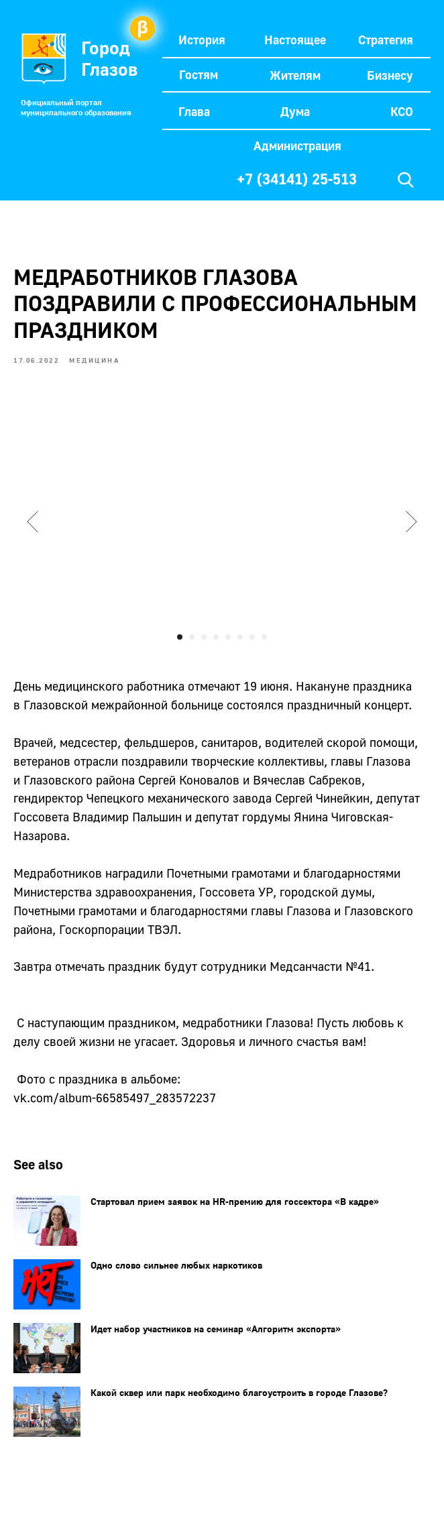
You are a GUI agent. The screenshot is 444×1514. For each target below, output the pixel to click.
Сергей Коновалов (188, 779)
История (201, 39)
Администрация (297, 145)
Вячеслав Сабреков (307, 779)
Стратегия (385, 39)
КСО (401, 111)
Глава (194, 111)
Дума (295, 111)
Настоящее (295, 39)
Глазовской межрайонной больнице (123, 704)
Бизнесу (390, 75)
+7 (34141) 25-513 (297, 179)
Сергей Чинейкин (322, 798)
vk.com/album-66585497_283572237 (114, 1097)
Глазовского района (79, 779)
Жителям (295, 75)
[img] (406, 180)
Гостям (198, 74)
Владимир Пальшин (127, 816)
